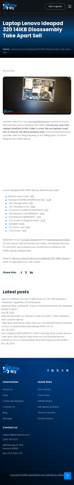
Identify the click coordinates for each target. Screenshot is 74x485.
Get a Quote (44, 389)
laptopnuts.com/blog (58, 239)
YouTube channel (29, 239)
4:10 (46, 210)
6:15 (24, 230)
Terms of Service (46, 412)
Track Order (44, 395)
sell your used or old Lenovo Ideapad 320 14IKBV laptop (40, 258)
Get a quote (55, 6)
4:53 (42, 213)
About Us (7, 389)
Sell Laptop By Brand (48, 406)
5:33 (43, 220)
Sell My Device (45, 400)
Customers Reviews (13, 400)
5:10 (39, 216)
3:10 (31, 203)
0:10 (32, 196)
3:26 (33, 206)
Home (6, 49)
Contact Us (9, 406)
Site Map (7, 418)
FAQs (5, 395)
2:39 (49, 199)
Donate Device (45, 418)
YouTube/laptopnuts (38, 121)
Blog (5, 412)
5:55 (22, 223)
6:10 (28, 227)
